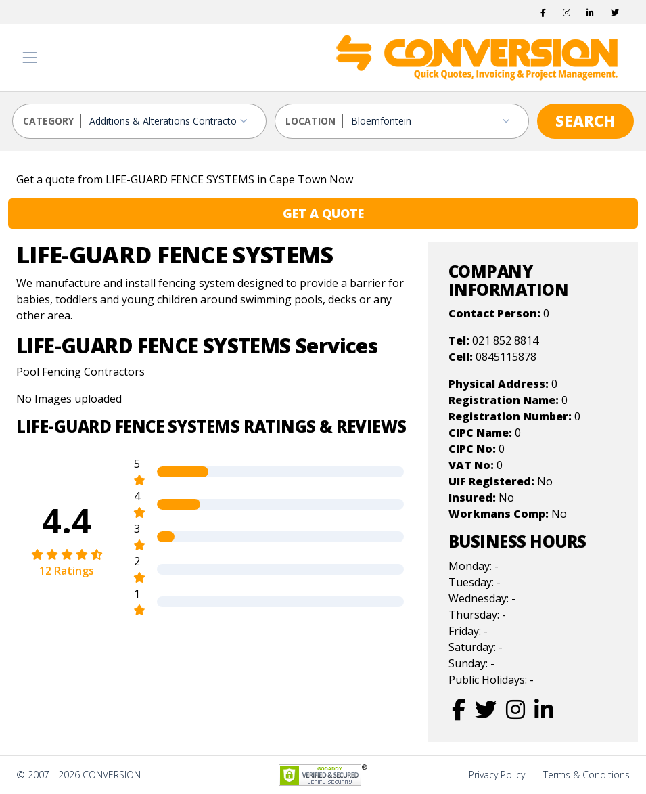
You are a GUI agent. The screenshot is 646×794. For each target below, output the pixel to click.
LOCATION (310, 120)
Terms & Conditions (586, 774)
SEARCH (585, 120)
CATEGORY (48, 120)
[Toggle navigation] (29, 57)
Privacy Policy (497, 774)
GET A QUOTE (323, 213)
